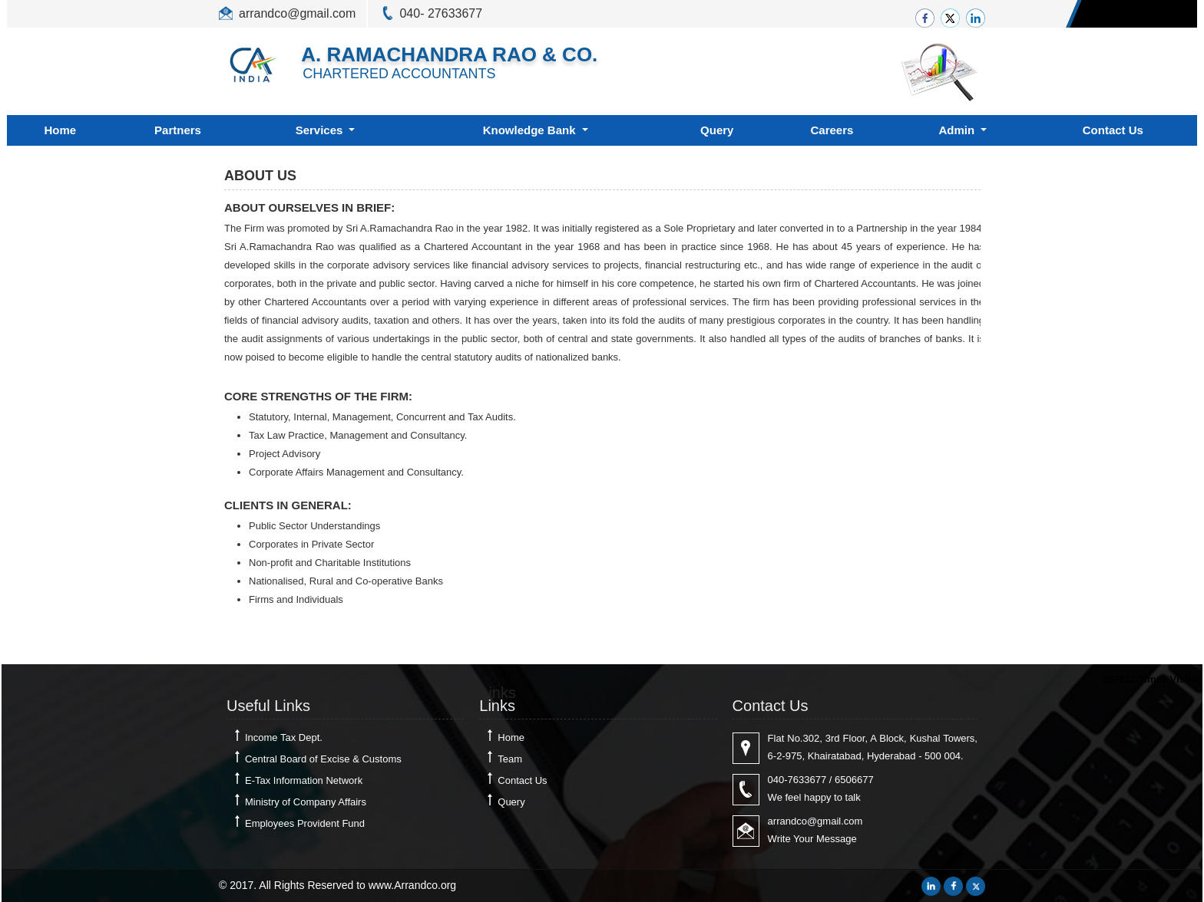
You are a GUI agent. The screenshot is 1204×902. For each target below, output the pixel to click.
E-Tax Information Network (303, 780)
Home (60, 130)
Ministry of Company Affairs (305, 802)
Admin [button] (958, 130)
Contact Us (1113, 130)
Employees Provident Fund (305, 823)
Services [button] (321, 130)
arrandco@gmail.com (297, 13)
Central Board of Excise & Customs (323, 759)
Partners (177, 130)
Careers (832, 130)
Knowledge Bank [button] (531, 130)
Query (716, 130)
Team (510, 759)
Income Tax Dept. (283, 737)
